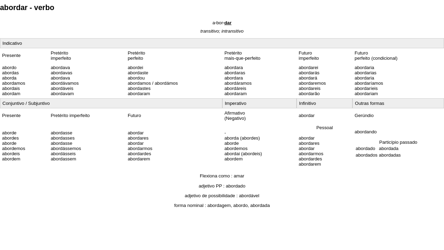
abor (222, 22)
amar (239, 175)
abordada (260, 205)
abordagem (219, 205)
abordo (240, 205)
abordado (235, 186)
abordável (249, 195)
